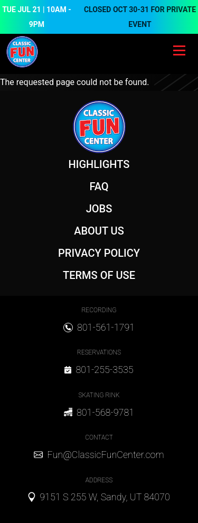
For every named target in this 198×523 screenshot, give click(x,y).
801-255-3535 (104, 369)
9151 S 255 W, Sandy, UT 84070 (105, 496)
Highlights (99, 164)
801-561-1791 (106, 327)
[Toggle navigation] (179, 52)
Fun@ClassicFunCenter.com (105, 454)
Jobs (99, 208)
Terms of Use (99, 275)
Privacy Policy (99, 253)
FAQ (98, 186)
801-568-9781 (105, 412)
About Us (99, 231)
